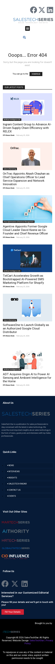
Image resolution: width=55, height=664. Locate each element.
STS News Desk (8, 135)
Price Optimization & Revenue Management (19, 222)
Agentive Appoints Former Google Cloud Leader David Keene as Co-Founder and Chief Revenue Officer (25, 230)
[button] (27, 28)
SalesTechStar (37, 640)
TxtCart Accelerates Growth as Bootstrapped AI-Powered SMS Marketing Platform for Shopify (23, 279)
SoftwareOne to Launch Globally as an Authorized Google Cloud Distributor (26, 328)
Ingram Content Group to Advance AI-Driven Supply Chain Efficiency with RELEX (27, 128)
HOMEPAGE (36, 74)
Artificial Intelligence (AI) (12, 120)
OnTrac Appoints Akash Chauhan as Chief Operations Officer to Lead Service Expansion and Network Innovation (26, 179)
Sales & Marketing (10, 169)
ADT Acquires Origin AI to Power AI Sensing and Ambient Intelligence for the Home (27, 378)
